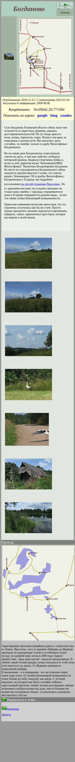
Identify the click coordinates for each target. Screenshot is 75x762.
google (42, 115)
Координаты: (20, 109)
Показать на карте (19, 115)
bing (53, 115)
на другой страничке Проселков (40, 184)
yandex (66, 115)
